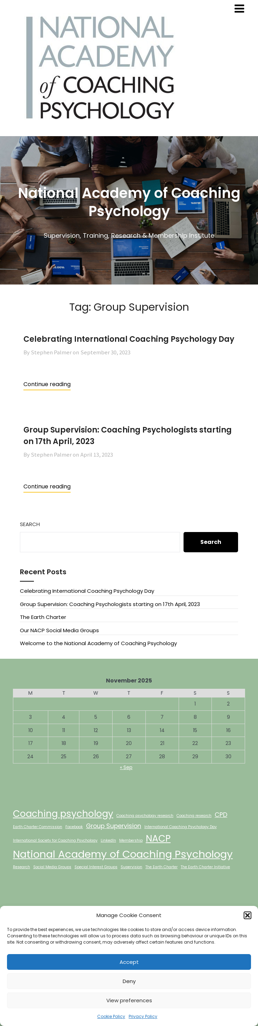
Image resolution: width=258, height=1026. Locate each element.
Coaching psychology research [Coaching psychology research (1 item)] (144, 815)
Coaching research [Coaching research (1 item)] (194, 815)
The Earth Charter (43, 617)
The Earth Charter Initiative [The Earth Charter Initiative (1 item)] (205, 867)
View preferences (129, 1000)
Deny (129, 981)
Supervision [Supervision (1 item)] (131, 867)
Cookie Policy (111, 1016)
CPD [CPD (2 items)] (221, 814)
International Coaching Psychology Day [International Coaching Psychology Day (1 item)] (180, 826)
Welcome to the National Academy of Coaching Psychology (98, 643)
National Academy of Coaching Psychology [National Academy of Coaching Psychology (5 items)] (123, 854)
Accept (129, 962)
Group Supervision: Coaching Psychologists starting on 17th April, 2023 (110, 604)
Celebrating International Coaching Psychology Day (128, 339)
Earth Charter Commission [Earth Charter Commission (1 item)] (37, 826)
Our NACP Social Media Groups (59, 630)
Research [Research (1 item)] (21, 867)
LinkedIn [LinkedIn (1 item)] (108, 840)
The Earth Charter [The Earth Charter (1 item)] (161, 867)
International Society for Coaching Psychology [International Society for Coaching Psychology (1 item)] (55, 840)
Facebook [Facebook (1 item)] (74, 826)
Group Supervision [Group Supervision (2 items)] (113, 825)
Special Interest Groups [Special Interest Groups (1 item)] (95, 867)
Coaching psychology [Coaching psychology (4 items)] (63, 813)
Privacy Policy (143, 1016)
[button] (247, 915)
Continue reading (47, 384)
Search (30, 524)
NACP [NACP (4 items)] (158, 838)
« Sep (126, 767)
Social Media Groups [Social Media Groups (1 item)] (52, 867)
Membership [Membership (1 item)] (131, 840)
